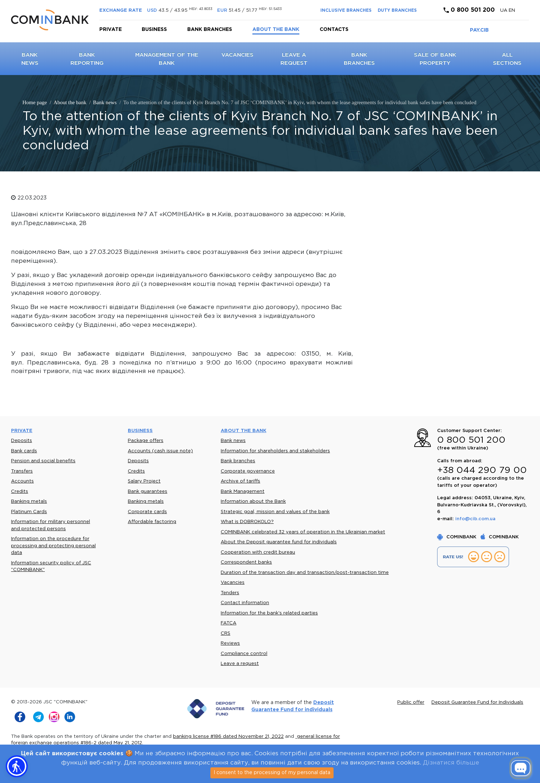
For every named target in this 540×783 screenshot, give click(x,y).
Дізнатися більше (451, 763)
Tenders (230, 593)
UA (504, 10)
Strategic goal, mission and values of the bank (275, 512)
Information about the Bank (253, 502)
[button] (16, 766)
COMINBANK (457, 537)
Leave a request (240, 664)
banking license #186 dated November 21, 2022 (228, 737)
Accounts (22, 481)
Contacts (334, 29)
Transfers (22, 471)
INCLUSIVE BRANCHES (346, 10)
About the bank (275, 29)
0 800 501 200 (469, 10)
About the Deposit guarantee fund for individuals (279, 542)
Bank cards (24, 451)
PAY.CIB (479, 30)
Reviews (230, 643)
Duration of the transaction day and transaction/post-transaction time (305, 573)
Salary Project (144, 481)
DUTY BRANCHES (397, 10)
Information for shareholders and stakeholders (275, 451)
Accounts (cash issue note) (160, 451)
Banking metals (29, 502)
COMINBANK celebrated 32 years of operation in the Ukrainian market (303, 532)
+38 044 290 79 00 (482, 470)
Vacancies (237, 55)
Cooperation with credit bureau (258, 552)
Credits (19, 492)
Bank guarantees (147, 492)
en (512, 10)
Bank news (233, 441)
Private (110, 29)
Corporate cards (147, 512)
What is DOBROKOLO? (247, 522)
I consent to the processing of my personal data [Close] (272, 773)
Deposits (21, 441)
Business (154, 29)
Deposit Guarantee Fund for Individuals (477, 702)
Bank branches (209, 29)
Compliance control (244, 654)
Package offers (145, 441)
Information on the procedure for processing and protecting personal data (53, 546)
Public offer (410, 702)
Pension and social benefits (43, 461)
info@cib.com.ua (475, 519)
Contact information (245, 603)
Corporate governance (248, 471)
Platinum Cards (29, 512)
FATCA (228, 623)
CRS (225, 633)
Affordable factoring (152, 522)
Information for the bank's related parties (269, 613)
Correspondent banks (246, 562)
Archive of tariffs (240, 481)
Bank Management (242, 492)
